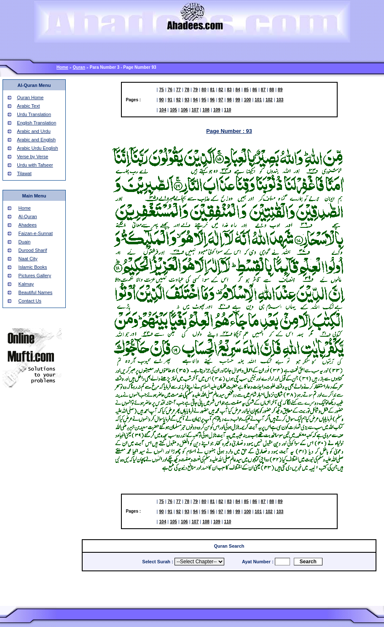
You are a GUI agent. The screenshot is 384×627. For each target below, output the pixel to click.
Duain (25, 241)
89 (280, 89)
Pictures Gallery (35, 275)
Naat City (28, 258)
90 (161, 99)
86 (254, 89)
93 (187, 99)
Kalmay (26, 283)
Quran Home (30, 97)
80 (203, 89)
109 (216, 110)
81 (212, 89)
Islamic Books (33, 267)
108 (205, 110)
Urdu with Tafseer (35, 165)
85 (246, 89)
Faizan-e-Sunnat (36, 233)
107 (195, 110)
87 (263, 89)
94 (195, 99)
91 (170, 99)
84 (238, 89)
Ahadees (28, 224)
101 (258, 99)
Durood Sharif (33, 250)
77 (178, 89)
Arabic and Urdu (34, 131)
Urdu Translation (34, 114)
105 (173, 110)
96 (212, 99)
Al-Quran (28, 216)
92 (178, 99)
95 (203, 99)
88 (271, 89)
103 (280, 99)
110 (227, 110)
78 (187, 89)
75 (161, 89)
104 (162, 110)
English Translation (36, 122)
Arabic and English (36, 139)
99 (238, 99)
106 (184, 110)
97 (220, 99)
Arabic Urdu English (37, 148)
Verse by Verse (32, 156)
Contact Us (30, 300)
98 (229, 99)
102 (269, 99)
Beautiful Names (36, 292)
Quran (79, 67)
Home (62, 67)
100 (247, 99)
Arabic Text (28, 105)
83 (229, 89)
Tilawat (24, 173)
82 (220, 89)
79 (195, 89)
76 (170, 89)
